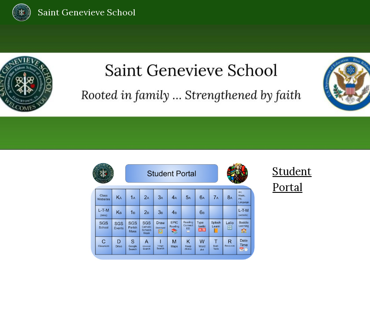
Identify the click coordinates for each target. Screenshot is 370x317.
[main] (308, 179)
